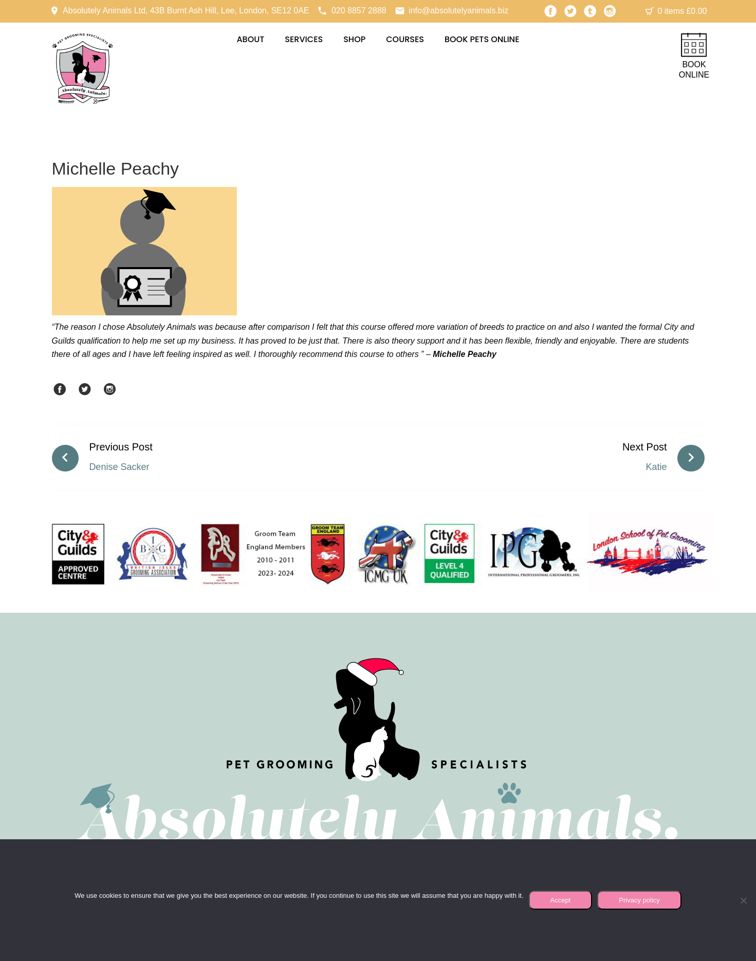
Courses (405, 39)
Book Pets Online (482, 39)
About (250, 39)
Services (304, 39)
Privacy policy (639, 900)
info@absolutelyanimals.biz (458, 10)
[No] (743, 900)
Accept (560, 900)
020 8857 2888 (358, 10)
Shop (354, 39)
